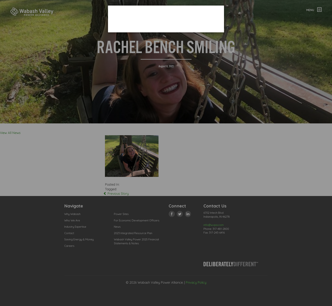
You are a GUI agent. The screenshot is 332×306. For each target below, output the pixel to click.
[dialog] (166, 18)
